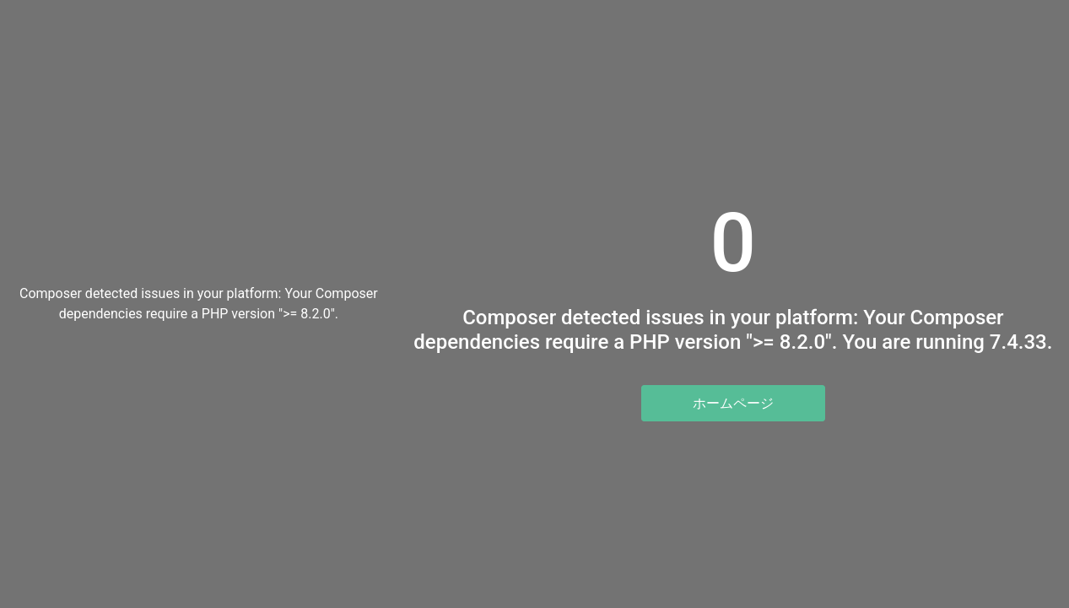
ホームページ (733, 403)
